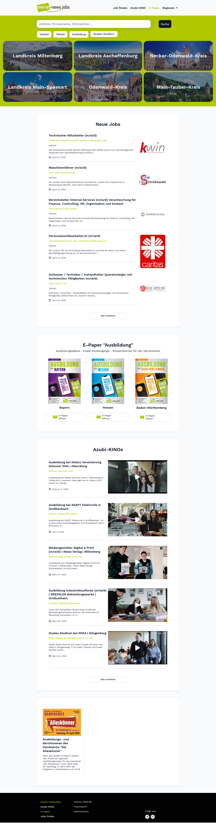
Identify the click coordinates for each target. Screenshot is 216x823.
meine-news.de (83, 802)
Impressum (80, 807)
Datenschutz (81, 811)
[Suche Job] (94, 24)
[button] (61, 471)
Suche (165, 24)
